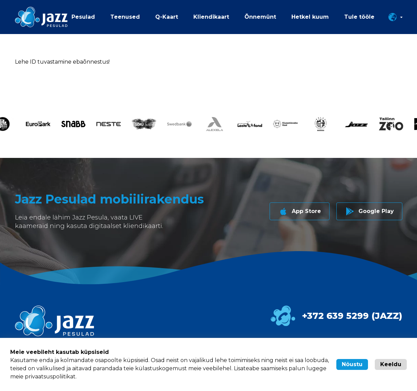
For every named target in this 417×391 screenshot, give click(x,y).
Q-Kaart (166, 17)
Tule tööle (359, 17)
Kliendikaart (211, 17)
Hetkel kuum (310, 17)
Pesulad (83, 17)
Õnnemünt (260, 17)
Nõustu (352, 364)
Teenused (125, 17)
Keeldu (390, 364)
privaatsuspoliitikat (50, 376)
